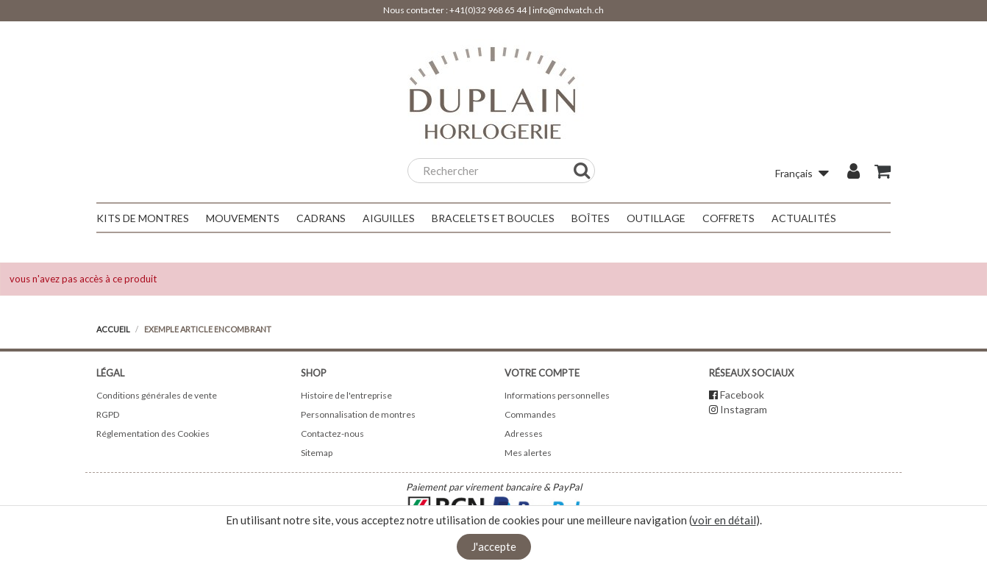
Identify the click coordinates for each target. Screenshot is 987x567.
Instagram (743, 409)
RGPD (107, 414)
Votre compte (542, 373)
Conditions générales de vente (156, 395)
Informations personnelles (557, 395)
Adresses (524, 433)
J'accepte (493, 546)
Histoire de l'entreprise (346, 395)
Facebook (742, 394)
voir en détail (724, 520)
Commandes (530, 414)
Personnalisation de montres (358, 414)
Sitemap (316, 452)
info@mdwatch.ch (568, 9)
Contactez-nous (332, 433)
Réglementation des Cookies (153, 433)
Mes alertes (528, 452)
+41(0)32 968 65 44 (488, 9)
